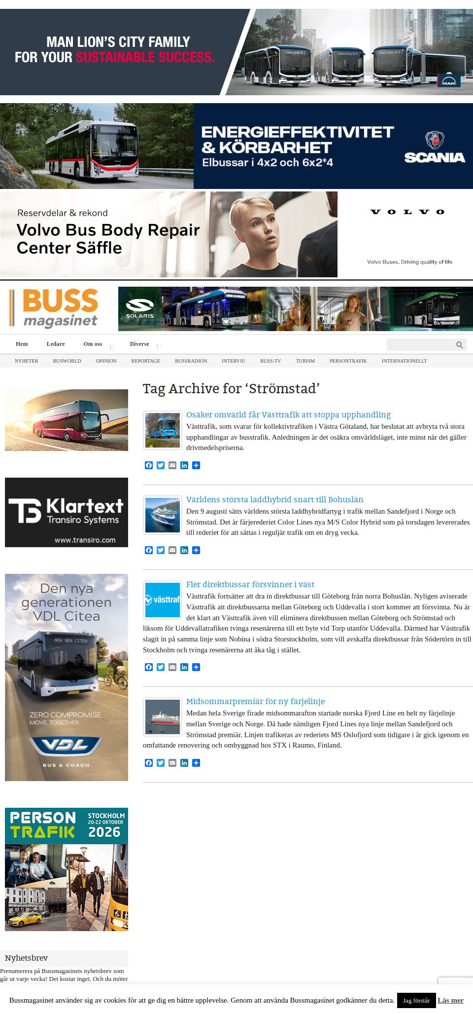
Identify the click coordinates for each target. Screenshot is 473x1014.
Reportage (146, 361)
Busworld (67, 361)
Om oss (95, 345)
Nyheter (26, 361)
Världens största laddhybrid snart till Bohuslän (275, 499)
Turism (305, 361)
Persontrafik (348, 361)
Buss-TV (270, 361)
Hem (22, 344)
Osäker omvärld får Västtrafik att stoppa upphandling (288, 414)
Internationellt (404, 361)
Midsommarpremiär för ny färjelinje (255, 701)
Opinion (106, 361)
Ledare (56, 344)
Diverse (142, 345)
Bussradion (191, 361)
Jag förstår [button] (416, 1000)
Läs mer (451, 1000)
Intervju (233, 361)
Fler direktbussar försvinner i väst (250, 584)
